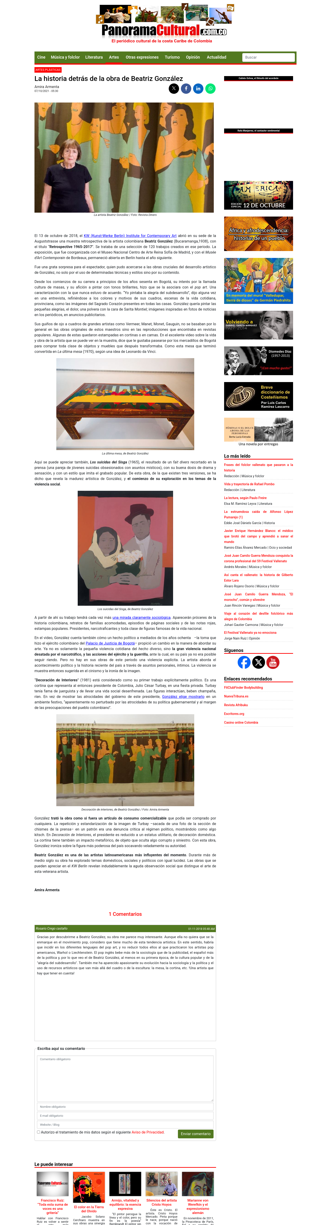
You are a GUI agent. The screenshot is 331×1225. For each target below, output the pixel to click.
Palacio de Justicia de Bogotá (110, 643)
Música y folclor (65, 57)
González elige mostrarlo (183, 696)
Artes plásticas (48, 69)
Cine (41, 57)
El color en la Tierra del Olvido (89, 1209)
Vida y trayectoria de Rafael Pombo (249, 484)
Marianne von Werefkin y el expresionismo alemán (198, 1206)
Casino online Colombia (241, 722)
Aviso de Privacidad (148, 1132)
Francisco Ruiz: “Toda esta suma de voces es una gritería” (52, 1206)
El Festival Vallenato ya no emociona (250, 632)
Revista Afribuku (236, 705)
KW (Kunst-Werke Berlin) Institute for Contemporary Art (130, 236)
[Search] (268, 57)
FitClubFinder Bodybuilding (243, 687)
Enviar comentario (196, 1134)
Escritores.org (234, 714)
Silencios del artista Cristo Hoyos (161, 1202)
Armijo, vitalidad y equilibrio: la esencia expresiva (125, 1204)
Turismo (172, 57)
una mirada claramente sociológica (142, 617)
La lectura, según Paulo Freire (245, 498)
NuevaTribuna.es (236, 696)
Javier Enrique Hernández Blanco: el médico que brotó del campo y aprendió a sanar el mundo (258, 536)
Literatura (94, 57)
